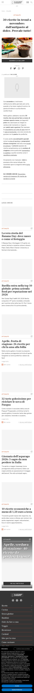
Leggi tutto (5, 361)
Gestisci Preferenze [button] (17, 689)
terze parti (25, 659)
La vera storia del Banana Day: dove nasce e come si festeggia (16, 236)
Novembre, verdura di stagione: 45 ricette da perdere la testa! (14, 176)
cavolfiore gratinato (10, 155)
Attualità (8, 11)
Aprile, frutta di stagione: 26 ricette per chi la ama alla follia (16, 344)
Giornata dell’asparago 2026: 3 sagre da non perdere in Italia (16, 459)
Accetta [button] (17, 686)
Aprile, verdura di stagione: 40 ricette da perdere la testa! (16, 550)
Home (3, 11)
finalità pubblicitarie (17, 666)
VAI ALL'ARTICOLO (25, 365)
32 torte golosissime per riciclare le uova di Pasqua (16, 401)
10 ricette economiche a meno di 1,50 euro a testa (17, 510)
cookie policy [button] (24, 657)
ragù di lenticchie (10, 132)
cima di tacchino (14, 141)
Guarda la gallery (17, 61)
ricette (7, 365)
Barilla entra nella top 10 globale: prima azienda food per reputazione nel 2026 (17, 290)
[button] (10, 68)
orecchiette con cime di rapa (14, 130)
